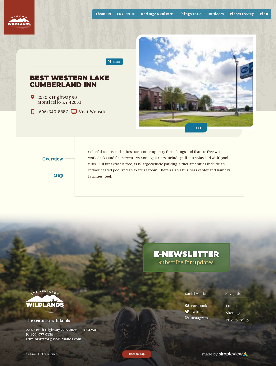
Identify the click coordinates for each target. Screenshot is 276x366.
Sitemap (233, 312)
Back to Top (137, 354)
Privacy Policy (237, 319)
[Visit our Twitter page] (196, 312)
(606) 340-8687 (49, 111)
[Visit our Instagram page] (197, 318)
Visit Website (89, 111)
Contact (232, 305)
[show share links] (114, 61)
